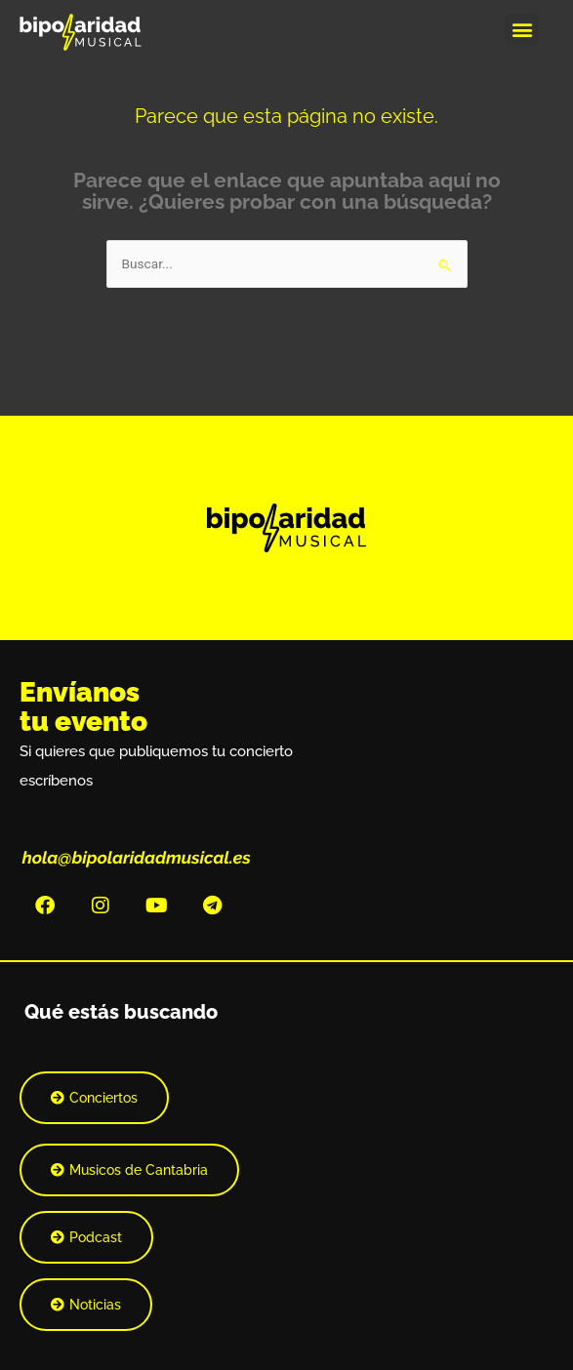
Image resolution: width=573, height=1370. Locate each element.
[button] (522, 29)
